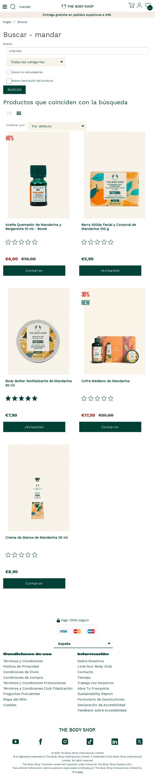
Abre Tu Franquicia (93, 688)
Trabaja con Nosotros (95, 683)
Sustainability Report (95, 694)
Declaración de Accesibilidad (101, 705)
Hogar (7, 22)
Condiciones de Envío (21, 672)
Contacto (85, 672)
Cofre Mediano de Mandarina (105, 381)
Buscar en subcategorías (24, 72)
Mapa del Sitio (15, 699)
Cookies (9, 705)
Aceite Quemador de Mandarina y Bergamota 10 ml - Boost (33, 227)
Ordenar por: (15, 125)
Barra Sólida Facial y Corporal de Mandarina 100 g (108, 227)
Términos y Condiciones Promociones (34, 683)
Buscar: (8, 43)
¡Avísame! (110, 270)
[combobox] (39, 7)
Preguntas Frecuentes (21, 694)
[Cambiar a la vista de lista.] (9, 113)
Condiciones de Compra (23, 677)
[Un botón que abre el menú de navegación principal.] (4, 6)
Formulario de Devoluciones (101, 699)
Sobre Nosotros (91, 661)
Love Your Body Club (95, 666)
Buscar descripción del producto (29, 80)
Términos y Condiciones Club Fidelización (38, 688)
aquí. (80, 772)
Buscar (23, 22)
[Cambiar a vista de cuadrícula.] (19, 113)
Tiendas (84, 677)
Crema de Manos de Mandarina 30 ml (36, 537)
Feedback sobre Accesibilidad (102, 710)
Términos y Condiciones (23, 661)
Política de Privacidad (21, 666)
